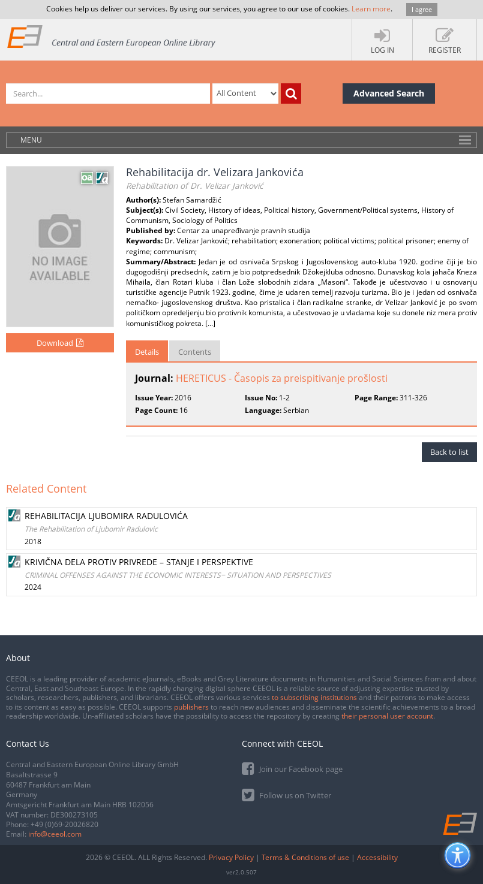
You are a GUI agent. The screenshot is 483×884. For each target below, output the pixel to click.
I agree (422, 9)
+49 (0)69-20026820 (64, 824)
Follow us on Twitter (286, 794)
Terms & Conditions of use (305, 857)
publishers (191, 707)
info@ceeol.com (55, 834)
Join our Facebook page (292, 768)
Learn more (371, 9)
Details (147, 351)
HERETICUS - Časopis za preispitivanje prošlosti (282, 378)
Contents (194, 351)
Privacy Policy (231, 857)
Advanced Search (388, 93)
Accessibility (377, 857)
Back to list (449, 451)
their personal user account (387, 716)
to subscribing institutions (314, 697)
